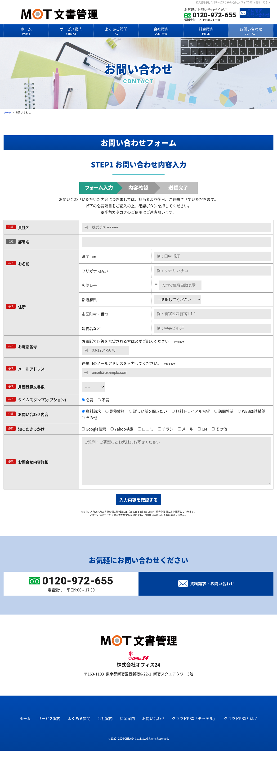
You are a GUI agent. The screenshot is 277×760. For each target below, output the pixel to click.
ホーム (26, 30)
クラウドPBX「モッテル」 (194, 728)
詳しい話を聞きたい (148, 411)
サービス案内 (71, 30)
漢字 (90, 256)
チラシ (165, 429)
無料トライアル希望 (191, 411)
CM (202, 429)
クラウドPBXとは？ (241, 728)
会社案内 (161, 30)
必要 (87, 400)
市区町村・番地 (95, 314)
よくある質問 (116, 30)
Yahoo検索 (122, 429)
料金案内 (205, 30)
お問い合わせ (250, 30)
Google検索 (94, 429)
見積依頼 (115, 411)
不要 (103, 400)
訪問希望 (223, 411)
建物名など (91, 328)
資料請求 (91, 411)
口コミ (145, 429)
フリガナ (96, 271)
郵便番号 (89, 285)
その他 (89, 417)
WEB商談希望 (251, 411)
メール (185, 429)
